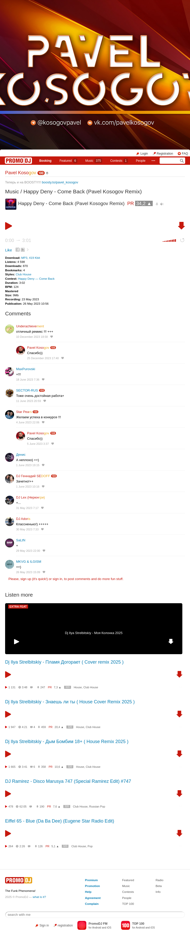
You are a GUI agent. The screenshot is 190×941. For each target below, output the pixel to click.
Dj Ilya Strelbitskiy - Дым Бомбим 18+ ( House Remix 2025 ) (66, 741)
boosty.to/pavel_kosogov (60, 182)
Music (93, 160)
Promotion (92, 886)
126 (40, 846)
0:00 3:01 (18, 240)
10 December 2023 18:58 (32, 336)
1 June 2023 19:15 (27, 465)
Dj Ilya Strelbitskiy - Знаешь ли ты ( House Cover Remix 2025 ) (70, 701)
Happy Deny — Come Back (36, 278)
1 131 (12, 687)
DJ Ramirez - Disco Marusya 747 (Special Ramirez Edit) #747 (68, 781)
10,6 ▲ (59, 766)
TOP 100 (128, 903)
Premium (91, 880)
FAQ (185, 153)
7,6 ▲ (57, 806)
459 (43, 727)
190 (42, 806)
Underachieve (30, 326)
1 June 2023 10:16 (27, 486)
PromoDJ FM (98, 923)
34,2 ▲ (143, 203)
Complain (92, 903)
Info (158, 891)
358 (43, 766)
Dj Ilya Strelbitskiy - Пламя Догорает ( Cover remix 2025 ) (64, 662)
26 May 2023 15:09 (28, 572)
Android (96, 927)
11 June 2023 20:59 (28, 400)
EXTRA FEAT (18, 606)
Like (8, 250)
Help (88, 891)
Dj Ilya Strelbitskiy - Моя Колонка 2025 (93, 633)
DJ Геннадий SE (33, 476)
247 (42, 687)
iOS (109, 927)
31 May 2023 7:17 (27, 507)
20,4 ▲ (59, 727)
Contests (128, 891)
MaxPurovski (25, 369)
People (140, 161)
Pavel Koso (20, 172)
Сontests (119, 160)
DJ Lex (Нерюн (30, 497)
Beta (159, 886)
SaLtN (20, 540)
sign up (25, 579)
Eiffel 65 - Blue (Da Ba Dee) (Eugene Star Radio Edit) (59, 821)
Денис (21, 454)
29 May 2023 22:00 (28, 550)
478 (10, 806)
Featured (68, 160)
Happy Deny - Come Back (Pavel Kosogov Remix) (82, 191)
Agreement (93, 897)
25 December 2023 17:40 (43, 358)
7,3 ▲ (57, 687)
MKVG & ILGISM (28, 561)
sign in (57, 579)
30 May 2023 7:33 (27, 529)
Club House (23, 274)
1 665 (12, 766)
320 (67, 687)
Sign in (44, 925)
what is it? (39, 896)
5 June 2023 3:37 (38, 443)
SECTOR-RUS (27, 390)
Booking (45, 161)
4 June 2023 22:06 (27, 422)
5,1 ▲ (55, 846)
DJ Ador (23, 518)
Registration (165, 153)
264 (10, 846)
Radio (159, 880)
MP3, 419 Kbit (30, 257)
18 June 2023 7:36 (27, 379)
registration (65, 925)
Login (144, 153)
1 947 (12, 727)
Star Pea (24, 411)
